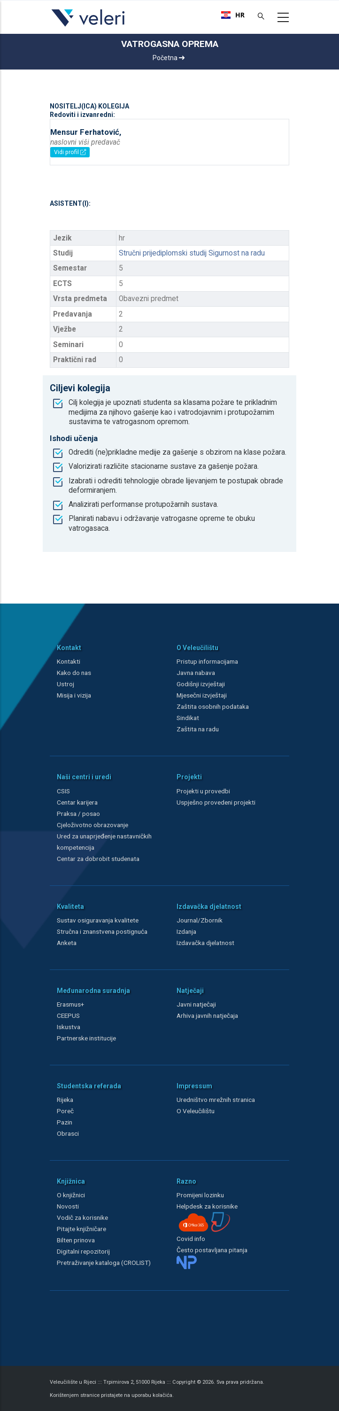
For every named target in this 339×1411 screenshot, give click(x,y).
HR (233, 15)
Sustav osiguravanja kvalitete (98, 920)
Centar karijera (77, 802)
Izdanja (186, 931)
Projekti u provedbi (203, 791)
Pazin (64, 1122)
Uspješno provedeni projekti (216, 802)
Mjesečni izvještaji (202, 695)
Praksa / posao (79, 813)
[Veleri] (88, 26)
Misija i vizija (74, 695)
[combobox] (233, 15)
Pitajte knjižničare (81, 1229)
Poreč (65, 1111)
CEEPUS (68, 1015)
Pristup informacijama (207, 661)
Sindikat (188, 717)
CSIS (63, 791)
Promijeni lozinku (200, 1195)
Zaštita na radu (198, 729)
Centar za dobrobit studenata (98, 858)
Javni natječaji (196, 1004)
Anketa (67, 942)
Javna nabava (196, 672)
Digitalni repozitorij (83, 1251)
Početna (169, 58)
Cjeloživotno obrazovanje (92, 825)
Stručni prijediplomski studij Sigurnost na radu (192, 253)
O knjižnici (71, 1195)
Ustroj (65, 684)
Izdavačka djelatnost (205, 942)
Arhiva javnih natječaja (207, 1015)
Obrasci (68, 1133)
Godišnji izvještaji (201, 684)
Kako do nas (74, 672)
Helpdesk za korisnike (207, 1206)
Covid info (191, 1238)
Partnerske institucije (86, 1038)
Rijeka (65, 1099)
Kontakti (68, 661)
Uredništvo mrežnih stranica (216, 1099)
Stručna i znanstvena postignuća (102, 931)
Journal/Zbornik (200, 920)
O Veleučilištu (196, 1111)
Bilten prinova (76, 1240)
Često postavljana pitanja (212, 1250)
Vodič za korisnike (82, 1217)
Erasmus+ (70, 1004)
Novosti (68, 1206)
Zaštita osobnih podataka (213, 706)
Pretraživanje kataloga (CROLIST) (104, 1262)
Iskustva (68, 1027)
